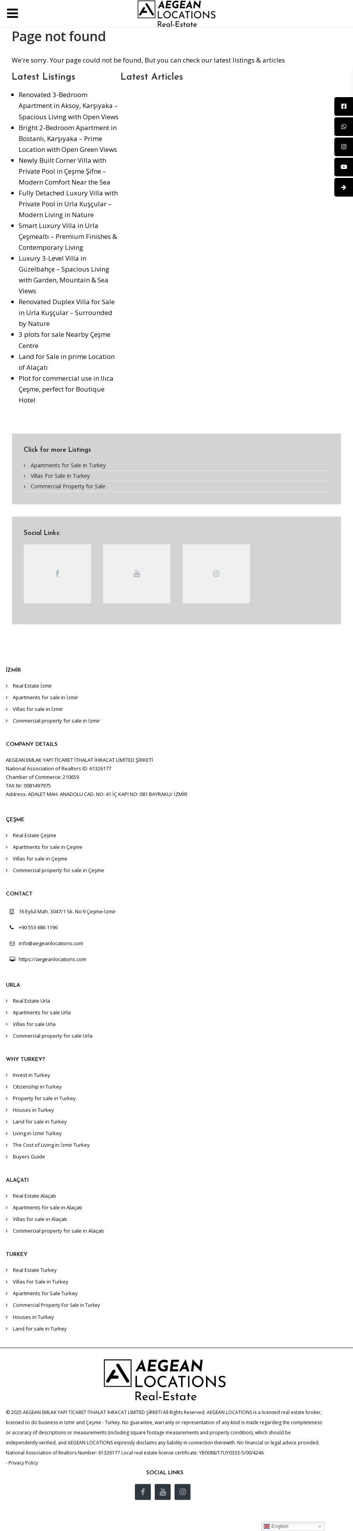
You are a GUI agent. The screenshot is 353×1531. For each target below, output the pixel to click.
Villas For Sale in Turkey (60, 475)
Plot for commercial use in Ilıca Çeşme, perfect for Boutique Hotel (66, 389)
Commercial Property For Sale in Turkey (56, 1305)
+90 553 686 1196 (38, 927)
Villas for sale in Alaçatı (40, 1219)
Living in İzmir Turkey (37, 1133)
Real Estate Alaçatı (34, 1195)
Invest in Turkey (31, 1074)
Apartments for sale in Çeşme (47, 846)
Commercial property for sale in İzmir (56, 720)
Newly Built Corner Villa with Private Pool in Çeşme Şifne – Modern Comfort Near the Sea (64, 171)
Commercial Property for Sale (68, 486)
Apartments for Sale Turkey (45, 1293)
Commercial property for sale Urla (53, 1035)
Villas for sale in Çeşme (40, 858)
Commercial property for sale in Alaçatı (58, 1230)
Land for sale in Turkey (40, 1121)
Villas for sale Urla (34, 1024)
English (276, 1526)
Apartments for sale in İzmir (45, 697)
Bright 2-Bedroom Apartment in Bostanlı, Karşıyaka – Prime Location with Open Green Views (68, 138)
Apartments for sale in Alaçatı (47, 1207)
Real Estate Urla (31, 1000)
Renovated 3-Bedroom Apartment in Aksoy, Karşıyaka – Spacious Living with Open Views (69, 105)
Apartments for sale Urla (42, 1012)
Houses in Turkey (33, 1109)
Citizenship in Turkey (37, 1086)
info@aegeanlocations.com (51, 943)
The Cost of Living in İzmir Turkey (51, 1144)
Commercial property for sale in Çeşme (58, 870)
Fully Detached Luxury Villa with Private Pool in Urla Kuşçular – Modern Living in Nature (68, 203)
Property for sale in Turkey (44, 1098)
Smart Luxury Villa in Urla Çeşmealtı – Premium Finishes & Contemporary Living (68, 236)
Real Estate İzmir (32, 685)
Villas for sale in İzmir (38, 708)
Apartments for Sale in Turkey (68, 465)
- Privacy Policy (22, 1463)
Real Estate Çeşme (34, 835)
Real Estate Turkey (35, 1269)
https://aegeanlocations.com (52, 959)
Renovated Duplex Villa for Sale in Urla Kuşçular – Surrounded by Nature (67, 312)
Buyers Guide (29, 1156)
